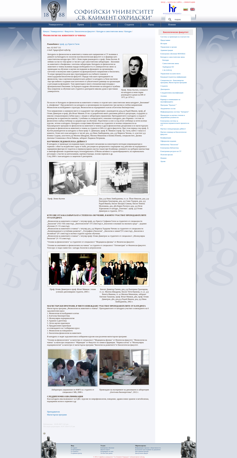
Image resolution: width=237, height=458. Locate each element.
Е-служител (74, 451)
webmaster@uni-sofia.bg (137, 457)
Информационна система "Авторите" (174, 112)
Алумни (163, 96)
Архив (162, 161)
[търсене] (178, 20)
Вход (163, 2)
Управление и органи (168, 47)
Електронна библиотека (169, 148)
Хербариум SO (168, 67)
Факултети (69, 31)
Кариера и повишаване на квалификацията (170, 100)
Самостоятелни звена (170, 63)
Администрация (166, 50)
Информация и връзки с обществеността (148, 448)
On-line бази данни (106, 453)
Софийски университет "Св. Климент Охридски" (72, 11)
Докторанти (165, 89)
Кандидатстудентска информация (173, 77)
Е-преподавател (76, 449)
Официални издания (168, 141)
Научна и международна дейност (173, 129)
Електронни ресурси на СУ (170, 151)
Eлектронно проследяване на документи (147, 449)
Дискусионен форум (141, 453)
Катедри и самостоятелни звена (110, 31)
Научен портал (105, 449)
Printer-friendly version (45, 433)
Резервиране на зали (107, 451)
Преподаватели (53, 412)
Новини (163, 158)
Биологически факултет (85, 31)
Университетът (57, 31)
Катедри (127, 31)
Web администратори (141, 451)
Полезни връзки (166, 155)
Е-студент (74, 448)
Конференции (165, 138)
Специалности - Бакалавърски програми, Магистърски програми (173, 81)
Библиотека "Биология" (169, 144)
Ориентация (189, 2)
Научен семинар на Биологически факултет (173, 133)
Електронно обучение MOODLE (172, 54)
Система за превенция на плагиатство (174, 37)
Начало (46, 31)
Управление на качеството (170, 74)
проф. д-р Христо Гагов (69, 44)
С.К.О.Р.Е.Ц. (167, 70)
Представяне (165, 40)
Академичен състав (167, 108)
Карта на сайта (175, 2)
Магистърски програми (57, 415)
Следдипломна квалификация (171, 93)
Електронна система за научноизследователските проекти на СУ (174, 123)
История (163, 43)
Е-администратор (76, 453)
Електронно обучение (107, 448)
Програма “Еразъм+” (168, 105)
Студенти (164, 86)
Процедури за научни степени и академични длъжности (172, 116)
